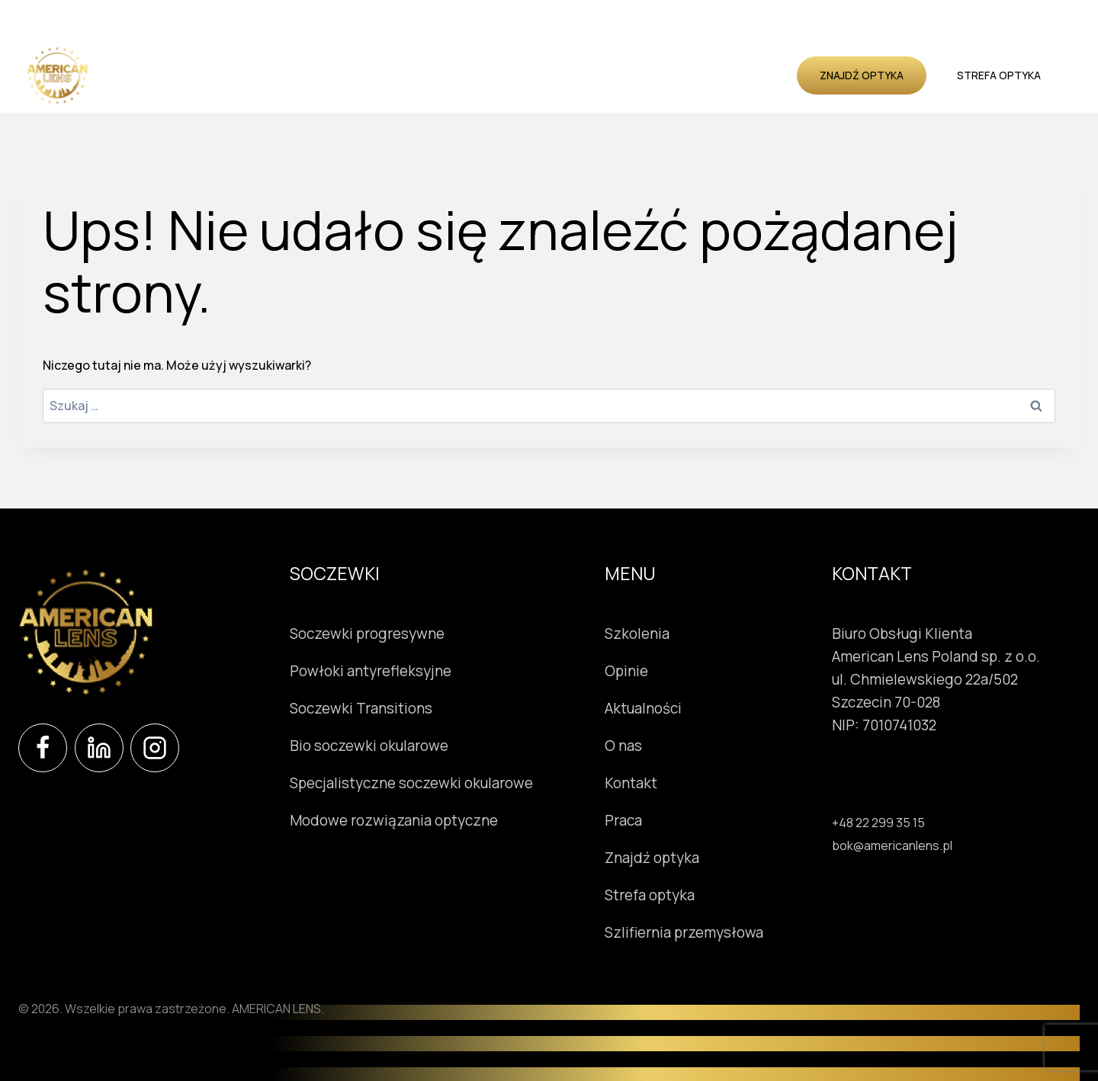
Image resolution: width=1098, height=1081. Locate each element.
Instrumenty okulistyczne (397, 75)
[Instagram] (154, 747)
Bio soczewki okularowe (369, 745)
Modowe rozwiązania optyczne (394, 820)
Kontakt (764, 75)
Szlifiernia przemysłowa (716, 932)
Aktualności (642, 75)
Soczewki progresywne (367, 633)
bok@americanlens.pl (892, 845)
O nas (709, 75)
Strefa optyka (999, 75)
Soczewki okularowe (246, 75)
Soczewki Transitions (361, 708)
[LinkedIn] (99, 747)
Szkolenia (516, 75)
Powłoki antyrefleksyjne (370, 671)
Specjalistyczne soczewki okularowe (411, 783)
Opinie (575, 75)
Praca (655, 820)
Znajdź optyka (862, 75)
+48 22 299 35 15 (878, 822)
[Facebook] (42, 747)
